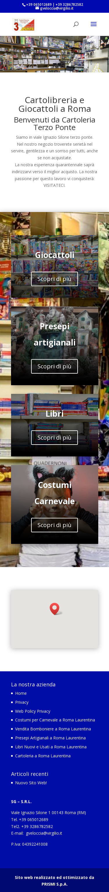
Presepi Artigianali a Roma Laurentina (50, 738)
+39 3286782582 (69, 4)
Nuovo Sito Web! (31, 782)
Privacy (21, 702)
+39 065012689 (39, 4)
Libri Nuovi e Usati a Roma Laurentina (51, 747)
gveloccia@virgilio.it (44, 833)
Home (21, 693)
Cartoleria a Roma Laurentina (43, 755)
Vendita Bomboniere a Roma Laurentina (53, 729)
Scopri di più (54, 279)
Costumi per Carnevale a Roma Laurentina (55, 720)
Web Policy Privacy (32, 711)
